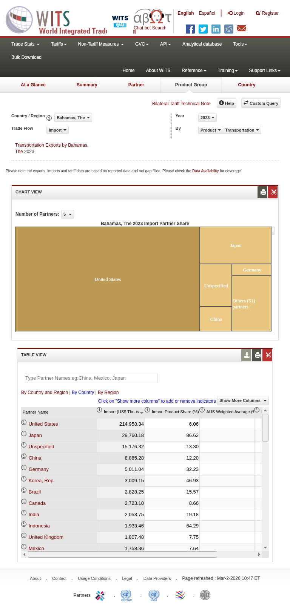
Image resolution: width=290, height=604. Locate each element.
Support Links (265, 70)
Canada (37, 503)
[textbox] (91, 378)
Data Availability (206, 171)
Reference (194, 70)
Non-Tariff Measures (101, 44)
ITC (101, 594)
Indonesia (39, 526)
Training (228, 70)
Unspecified (41, 446)
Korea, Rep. (42, 480)
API (165, 44)
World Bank (206, 594)
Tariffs (59, 44)
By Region (108, 392)
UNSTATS (154, 594)
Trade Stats (25, 44)
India (34, 514)
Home (129, 70)
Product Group (191, 84)
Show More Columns (243, 400)
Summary (87, 84)
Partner (136, 84)
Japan (35, 435)
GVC (142, 44)
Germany (39, 469)
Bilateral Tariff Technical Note (181, 103)
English (185, 13)
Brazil (35, 492)
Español (207, 13)
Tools (240, 44)
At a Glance (33, 84)
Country (246, 84)
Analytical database (202, 44)
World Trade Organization (180, 594)
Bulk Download (26, 57)
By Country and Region (44, 392)
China (35, 458)
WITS (75, 19)
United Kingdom (46, 537)
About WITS (158, 70)
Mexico (36, 548)
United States (43, 424)
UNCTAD (127, 594)
